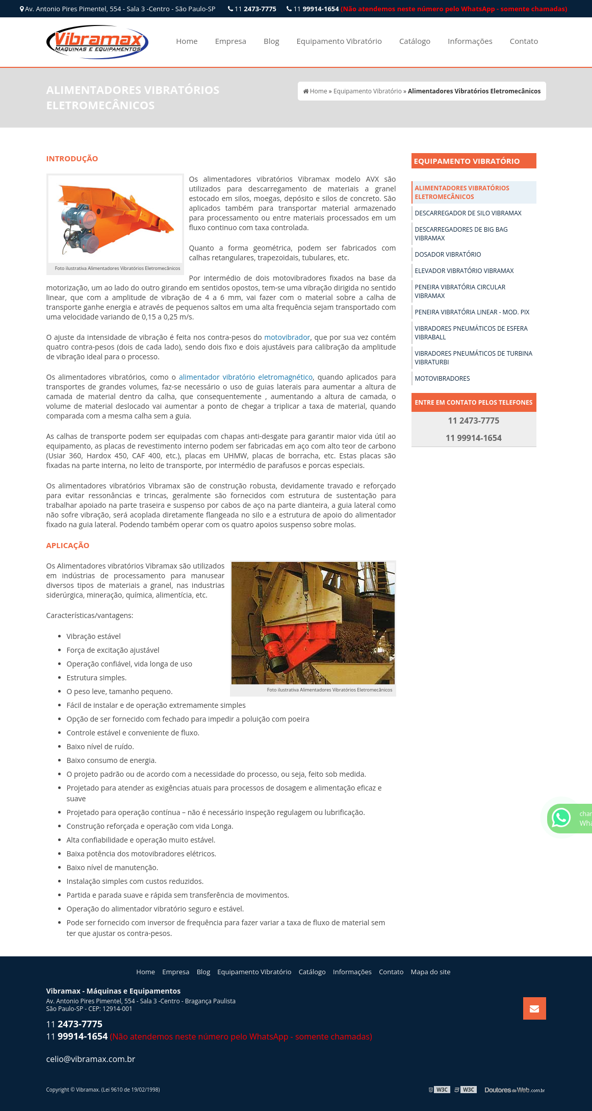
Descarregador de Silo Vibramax (468, 213)
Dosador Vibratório (448, 254)
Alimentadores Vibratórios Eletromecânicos (462, 192)
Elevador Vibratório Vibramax (464, 270)
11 (427, 8)
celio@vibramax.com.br (91, 1059)
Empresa (230, 41)
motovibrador (287, 337)
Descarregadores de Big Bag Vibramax (461, 233)
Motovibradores (442, 378)
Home (186, 41)
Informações (470, 41)
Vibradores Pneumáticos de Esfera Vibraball (471, 332)
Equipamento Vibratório (339, 41)
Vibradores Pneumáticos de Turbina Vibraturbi (474, 357)
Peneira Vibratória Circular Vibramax (460, 291)
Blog (271, 41)
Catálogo (414, 41)
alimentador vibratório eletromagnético (246, 377)
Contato (524, 41)
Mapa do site (431, 971)
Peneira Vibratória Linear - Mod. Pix (472, 312)
